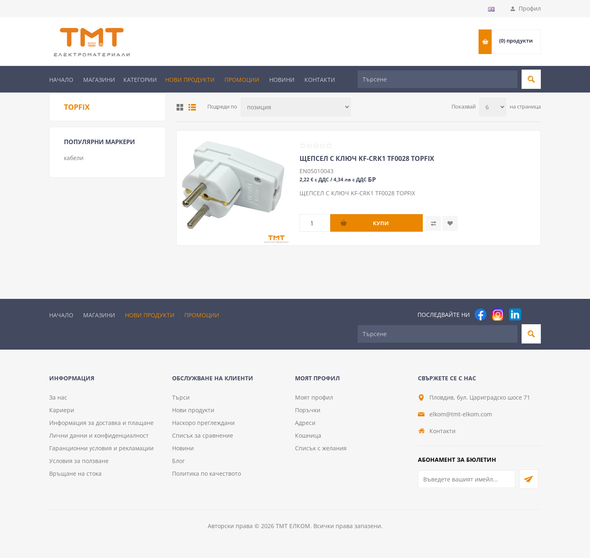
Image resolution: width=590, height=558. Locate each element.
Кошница (308, 435)
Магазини (99, 80)
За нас (58, 397)
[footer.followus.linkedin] (515, 314)
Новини (282, 80)
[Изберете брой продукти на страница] (492, 107)
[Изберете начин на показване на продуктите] (296, 107)
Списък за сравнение (202, 435)
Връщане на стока (75, 473)
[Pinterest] (532, 314)
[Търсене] (437, 79)
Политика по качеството (206, 473)
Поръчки (307, 410)
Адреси (305, 423)
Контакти (319, 80)
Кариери (61, 410)
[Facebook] (480, 314)
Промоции (242, 80)
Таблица (180, 107)
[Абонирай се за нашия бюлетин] (466, 479)
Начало (61, 80)
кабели (74, 158)
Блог (178, 461)
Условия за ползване (79, 461)
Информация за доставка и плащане (101, 423)
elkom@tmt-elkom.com (460, 414)
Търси (181, 397)
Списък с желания (321, 448)
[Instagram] (497, 314)
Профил (530, 8)
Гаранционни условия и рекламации (101, 448)
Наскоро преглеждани (203, 423)
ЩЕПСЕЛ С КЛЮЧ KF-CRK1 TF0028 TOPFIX (367, 158)
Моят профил (314, 397)
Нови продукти (190, 80)
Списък (192, 107)
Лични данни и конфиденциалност (99, 435)
